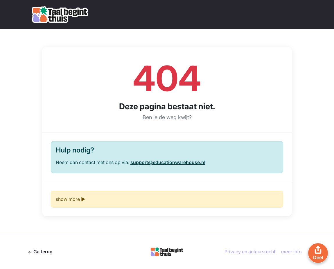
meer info (291, 252)
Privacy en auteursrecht (250, 252)
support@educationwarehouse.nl (167, 162)
